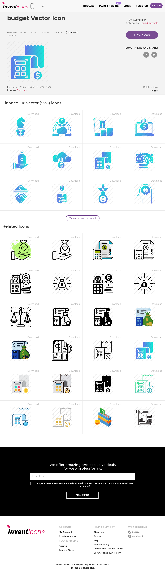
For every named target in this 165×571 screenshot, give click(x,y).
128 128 (58, 32)
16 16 (23, 32)
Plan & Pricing (110, 4)
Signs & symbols (149, 23)
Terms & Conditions (82, 567)
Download (33, 113)
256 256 (71, 32)
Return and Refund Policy (108, 548)
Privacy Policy (101, 544)
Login (127, 5)
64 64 (45, 32)
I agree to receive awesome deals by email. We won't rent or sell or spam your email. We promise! (85, 484)
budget (154, 90)
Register (142, 5)
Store (156, 5)
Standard (22, 90)
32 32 (34, 32)
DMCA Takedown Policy (107, 552)
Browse (88, 5)
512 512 (12, 35)
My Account (65, 532)
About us (99, 532)
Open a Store (66, 550)
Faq (96, 540)
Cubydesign (139, 19)
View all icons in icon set (82, 218)
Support (98, 536)
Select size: (12, 32)
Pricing (63, 546)
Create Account (68, 536)
